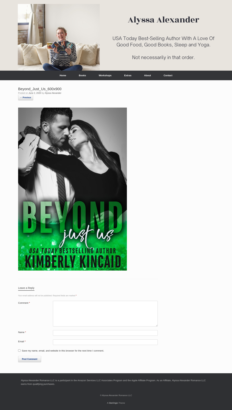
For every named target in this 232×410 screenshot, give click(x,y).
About (147, 75)
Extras (127, 75)
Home (63, 75)
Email (22, 341)
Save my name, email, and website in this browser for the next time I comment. (63, 350)
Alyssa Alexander (53, 93)
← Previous (25, 97)
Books (82, 75)
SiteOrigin (113, 403)
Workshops (105, 75)
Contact (168, 75)
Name (22, 332)
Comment (24, 303)
